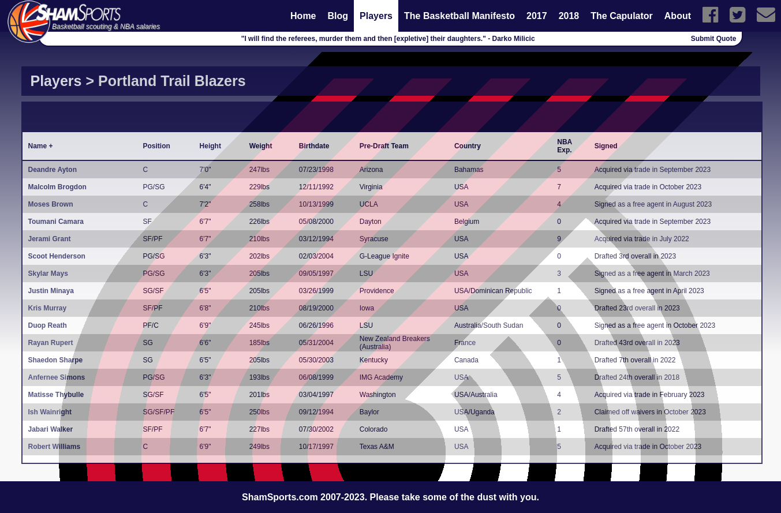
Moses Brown (50, 204)
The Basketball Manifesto (459, 16)
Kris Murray (47, 308)
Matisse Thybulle (56, 395)
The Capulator (622, 16)
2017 (536, 16)
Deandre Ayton (52, 170)
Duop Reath (47, 325)
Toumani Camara (56, 222)
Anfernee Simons (56, 377)
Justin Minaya (51, 291)
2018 (569, 16)
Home (303, 16)
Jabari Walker (50, 429)
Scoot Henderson (56, 256)
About (677, 16)
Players (376, 16)
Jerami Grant (49, 239)
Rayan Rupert (50, 343)
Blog (338, 16)
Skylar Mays (48, 273)
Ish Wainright (50, 412)
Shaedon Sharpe (55, 360)
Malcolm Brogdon (57, 187)
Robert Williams (54, 447)
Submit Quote (714, 39)
